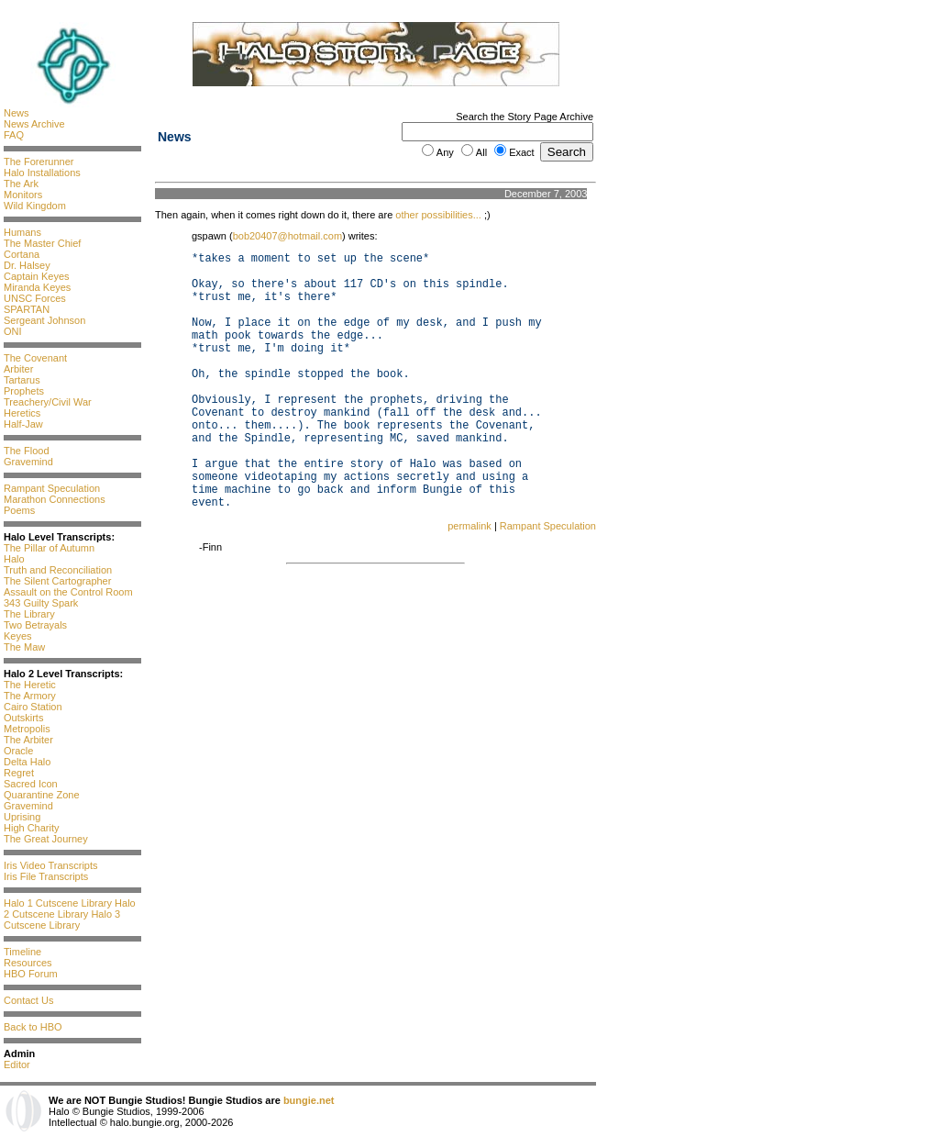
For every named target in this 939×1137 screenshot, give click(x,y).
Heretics (22, 412)
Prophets (24, 390)
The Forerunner (38, 161)
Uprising (22, 816)
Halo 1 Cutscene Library (58, 902)
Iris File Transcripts (46, 876)
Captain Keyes (37, 276)
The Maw (24, 646)
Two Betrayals (35, 624)
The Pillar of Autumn (49, 547)
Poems (19, 510)
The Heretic (30, 684)
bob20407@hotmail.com (287, 235)
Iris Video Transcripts (51, 865)
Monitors (23, 194)
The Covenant (35, 357)
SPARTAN (27, 309)
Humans (22, 232)
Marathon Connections (54, 499)
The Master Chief (42, 243)
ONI (13, 331)
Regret (19, 772)
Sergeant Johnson (44, 320)
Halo (14, 558)
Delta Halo (27, 761)
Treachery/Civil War (48, 401)
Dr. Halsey (27, 265)
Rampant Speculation (52, 488)
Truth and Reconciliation (58, 569)
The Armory (30, 695)
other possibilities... (438, 214)
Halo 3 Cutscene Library (62, 919)
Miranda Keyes (37, 287)
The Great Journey (46, 838)
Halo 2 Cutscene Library (70, 908)
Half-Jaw (23, 423)
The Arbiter (28, 739)
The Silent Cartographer (57, 580)
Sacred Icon (31, 783)
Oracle (18, 750)
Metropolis (27, 728)
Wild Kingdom (35, 205)
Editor (17, 1064)
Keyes (18, 635)
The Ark (21, 183)
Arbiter (18, 368)
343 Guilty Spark (41, 602)
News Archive (34, 123)
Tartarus (22, 379)
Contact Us (28, 1000)
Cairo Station (33, 706)
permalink (469, 525)
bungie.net (309, 1100)
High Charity (32, 827)
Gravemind (28, 461)
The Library (29, 613)
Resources (28, 962)
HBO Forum (31, 973)
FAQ (14, 134)
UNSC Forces (35, 298)
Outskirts (23, 717)
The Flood (27, 450)
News (16, 112)
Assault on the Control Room (68, 591)
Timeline (22, 951)
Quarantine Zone (42, 794)
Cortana (21, 254)
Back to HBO (33, 1026)
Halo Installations (42, 172)
